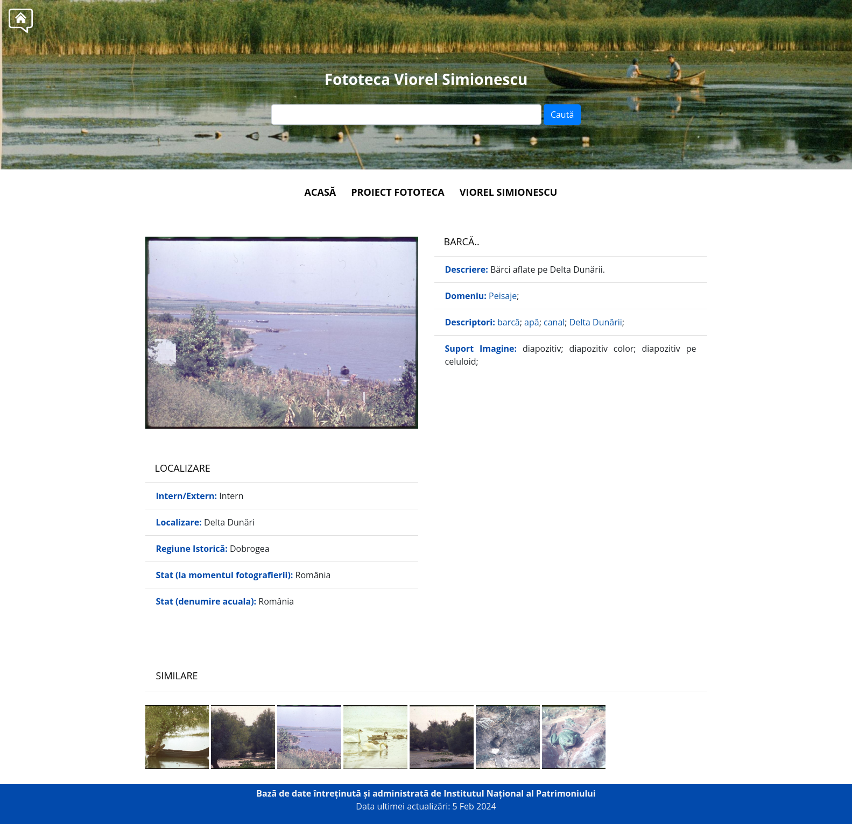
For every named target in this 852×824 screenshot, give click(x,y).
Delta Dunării (595, 322)
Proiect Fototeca (397, 192)
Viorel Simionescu (509, 192)
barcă (508, 322)
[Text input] (406, 114)
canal (554, 322)
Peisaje (503, 296)
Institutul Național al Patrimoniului (519, 793)
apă (531, 322)
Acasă (320, 192)
